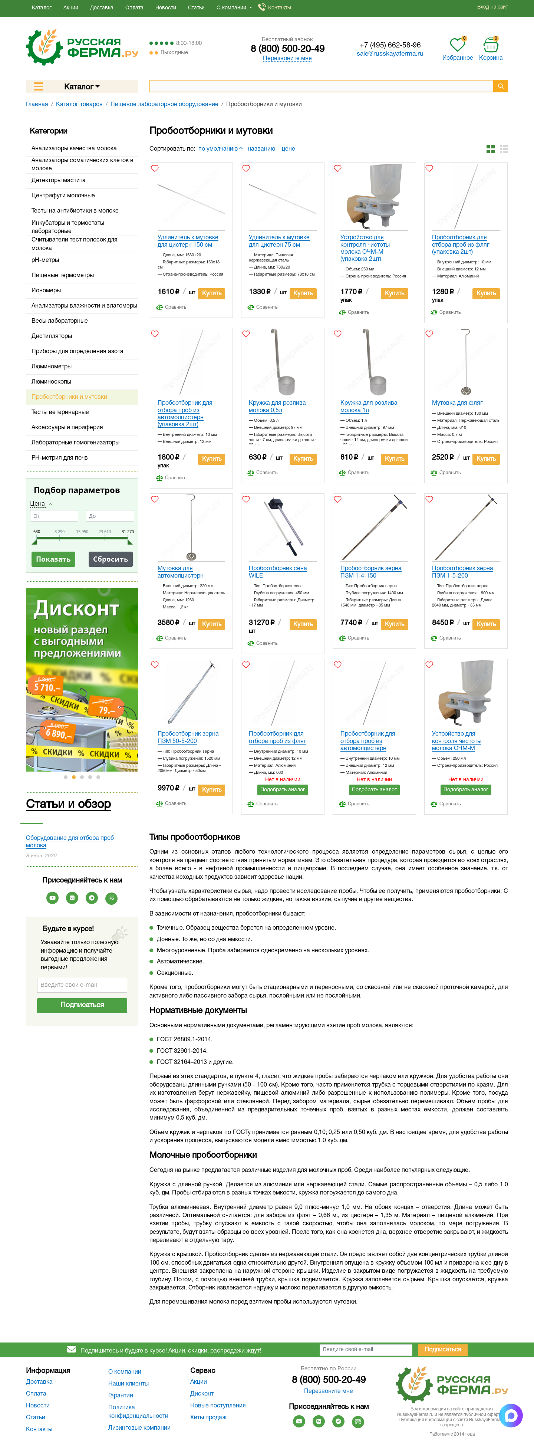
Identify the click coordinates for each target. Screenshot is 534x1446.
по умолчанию (220, 149)
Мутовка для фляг (457, 403)
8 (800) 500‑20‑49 (287, 49)
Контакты (279, 8)
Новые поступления (218, 1406)
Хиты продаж (208, 1417)
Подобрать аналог (282, 790)
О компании (124, 1372)
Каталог (42, 8)
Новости (165, 8)
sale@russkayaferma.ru (390, 54)
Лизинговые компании (139, 1428)
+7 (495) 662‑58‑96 (390, 45)
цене (289, 149)
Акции (70, 8)
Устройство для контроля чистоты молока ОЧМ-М (456, 741)
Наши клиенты (128, 1384)
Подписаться (82, 1005)
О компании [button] (232, 8)
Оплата (134, 8)
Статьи (196, 8)
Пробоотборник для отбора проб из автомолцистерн (367, 741)
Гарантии (120, 1396)
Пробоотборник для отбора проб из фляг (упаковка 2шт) (461, 244)
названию (262, 149)
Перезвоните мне (287, 58)
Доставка (101, 8)
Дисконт (202, 1394)
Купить (211, 293)
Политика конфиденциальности (138, 1412)
